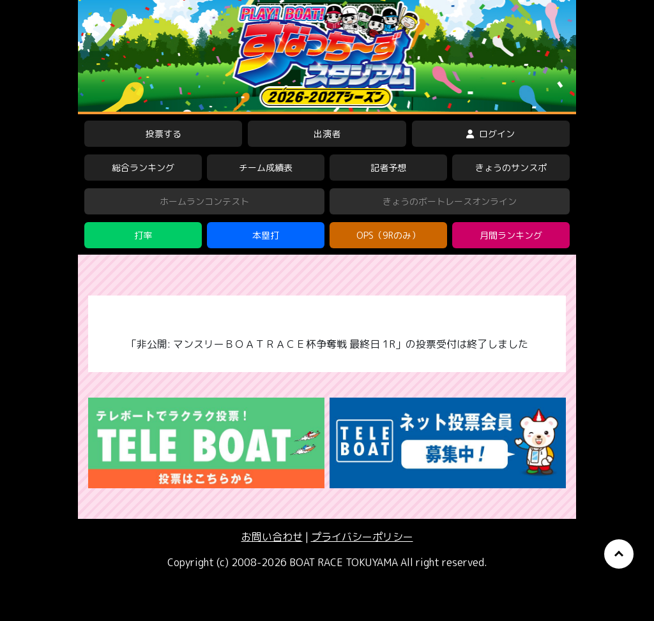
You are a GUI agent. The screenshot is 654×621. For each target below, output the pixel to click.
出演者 (327, 134)
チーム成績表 (266, 167)
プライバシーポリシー (362, 537)
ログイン (490, 134)
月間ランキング (511, 235)
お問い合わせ (272, 537)
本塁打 (265, 235)
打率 (143, 235)
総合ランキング (143, 167)
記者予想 (388, 167)
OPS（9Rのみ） (388, 235)
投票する (163, 134)
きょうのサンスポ (511, 167)
